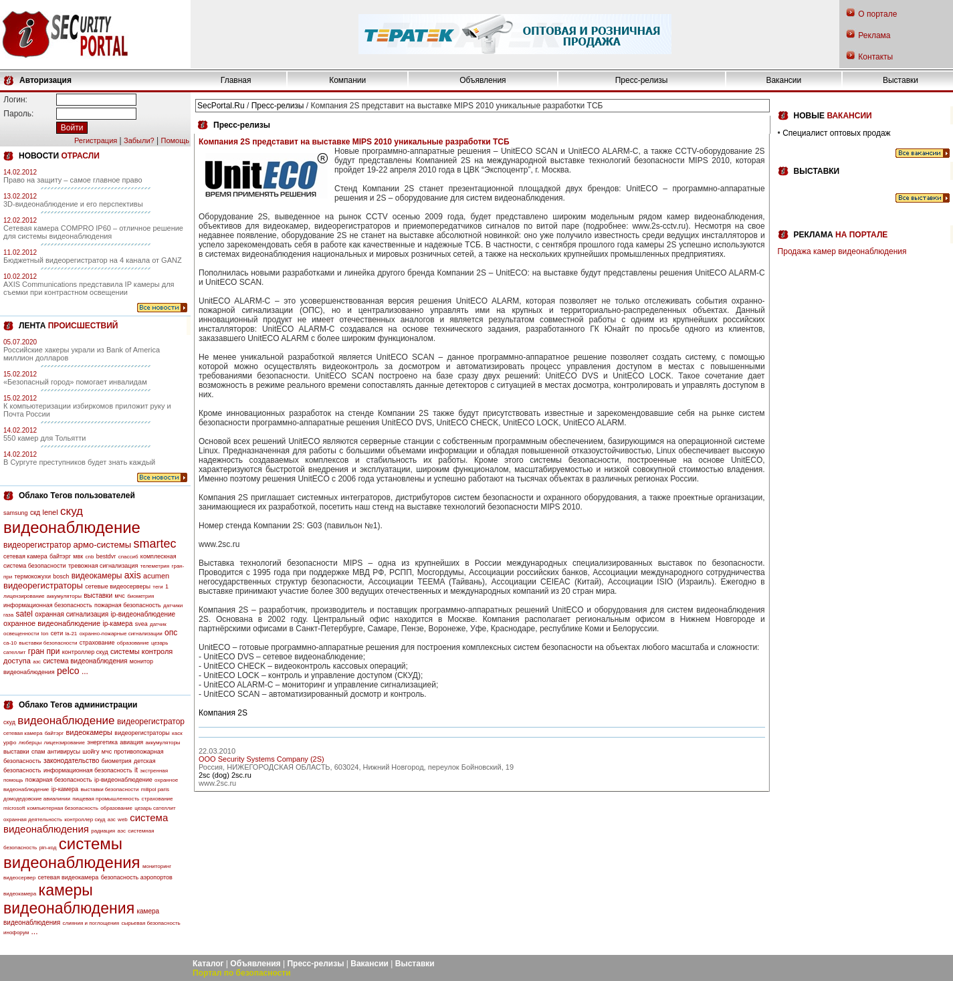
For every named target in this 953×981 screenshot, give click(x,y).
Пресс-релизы (641, 80)
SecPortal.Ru (221, 105)
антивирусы (63, 751)
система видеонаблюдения (85, 661)
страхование (97, 642)
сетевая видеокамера (68, 877)
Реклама (874, 35)
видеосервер (19, 878)
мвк (78, 556)
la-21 (72, 634)
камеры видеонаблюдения (68, 899)
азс (37, 662)
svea (141, 624)
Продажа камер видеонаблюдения (842, 251)
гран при (44, 651)
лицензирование (23, 596)
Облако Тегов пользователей (77, 495)
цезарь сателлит (154, 808)
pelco (68, 670)
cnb (90, 557)
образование (133, 643)
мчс (119, 595)
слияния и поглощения (91, 923)
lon (45, 634)
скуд (71, 511)
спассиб (128, 557)
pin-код (48, 848)
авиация (131, 742)
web (123, 819)
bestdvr (106, 556)
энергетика (102, 742)
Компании (347, 80)
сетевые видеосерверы (117, 586)
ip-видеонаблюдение (143, 614)
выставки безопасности (48, 643)
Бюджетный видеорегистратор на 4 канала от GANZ (92, 260)
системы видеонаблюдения (71, 853)
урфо (9, 743)
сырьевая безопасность (150, 923)
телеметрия (154, 566)
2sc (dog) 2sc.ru (225, 775)
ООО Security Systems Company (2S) (261, 759)
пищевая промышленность (105, 799)
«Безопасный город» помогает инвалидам (75, 382)
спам (38, 751)
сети (57, 633)
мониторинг (156, 866)
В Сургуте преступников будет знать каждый (79, 462)
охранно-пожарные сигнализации (121, 634)
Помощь (175, 140)
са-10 (10, 643)
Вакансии (783, 80)
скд (35, 512)
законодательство (71, 760)
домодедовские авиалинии (36, 799)
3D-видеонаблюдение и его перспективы (73, 204)
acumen (156, 576)
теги (157, 587)
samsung (15, 513)
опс (171, 632)
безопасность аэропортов (137, 877)
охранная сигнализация (71, 614)
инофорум (16, 933)
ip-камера (117, 623)
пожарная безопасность (127, 605)
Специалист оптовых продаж (836, 133)
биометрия (140, 596)
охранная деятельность (32, 819)
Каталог (208, 963)
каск (177, 733)
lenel (50, 512)
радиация (103, 831)
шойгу (90, 751)
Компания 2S (223, 713)
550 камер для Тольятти (44, 438)
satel (24, 614)
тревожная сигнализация (103, 565)
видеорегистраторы (43, 585)
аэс (121, 831)
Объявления (482, 80)
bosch (61, 576)
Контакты (875, 57)
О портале (877, 14)
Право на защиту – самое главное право (72, 180)
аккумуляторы (64, 596)
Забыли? (139, 140)
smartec (154, 543)
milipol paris (155, 789)
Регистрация (95, 140)
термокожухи (33, 576)
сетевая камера (25, 556)
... (85, 671)
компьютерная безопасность (62, 808)
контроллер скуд (85, 652)
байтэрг (60, 556)
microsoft (14, 808)
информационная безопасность (47, 605)
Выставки (900, 80)
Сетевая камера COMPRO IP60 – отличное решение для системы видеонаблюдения (93, 232)
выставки (98, 595)
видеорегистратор (37, 545)
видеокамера (19, 894)
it (136, 770)
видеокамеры (97, 575)
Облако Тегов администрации (78, 705)
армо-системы (103, 545)
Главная (236, 80)
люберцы (30, 743)
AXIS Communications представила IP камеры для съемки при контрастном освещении (89, 288)
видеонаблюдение (71, 527)
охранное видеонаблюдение (51, 623)
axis (132, 575)
